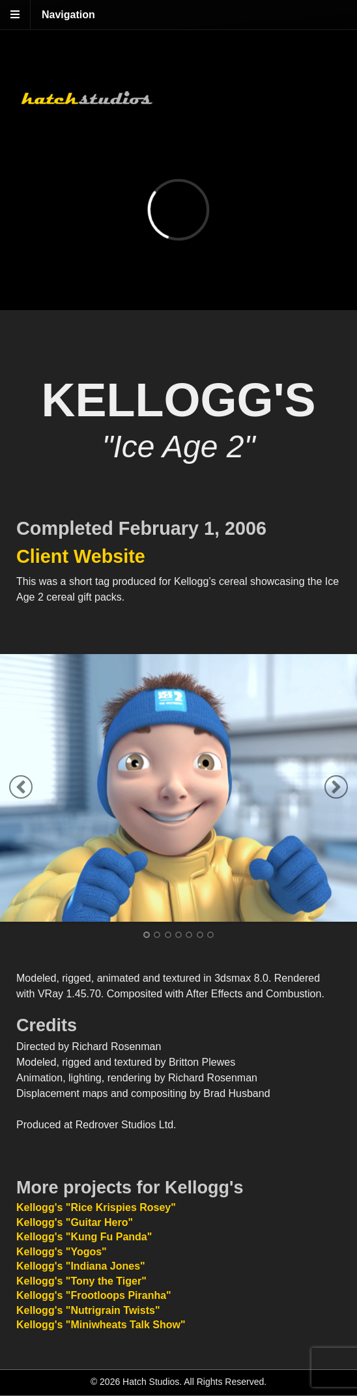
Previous (21, 787)
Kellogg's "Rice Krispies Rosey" (96, 1207)
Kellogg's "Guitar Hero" (74, 1222)
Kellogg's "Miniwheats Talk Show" (101, 1324)
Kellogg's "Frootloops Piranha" (93, 1295)
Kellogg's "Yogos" (61, 1251)
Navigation (68, 14)
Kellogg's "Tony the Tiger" (81, 1281)
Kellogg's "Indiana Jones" (80, 1266)
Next (336, 787)
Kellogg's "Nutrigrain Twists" (88, 1310)
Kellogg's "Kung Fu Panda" (84, 1236)
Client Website (80, 556)
